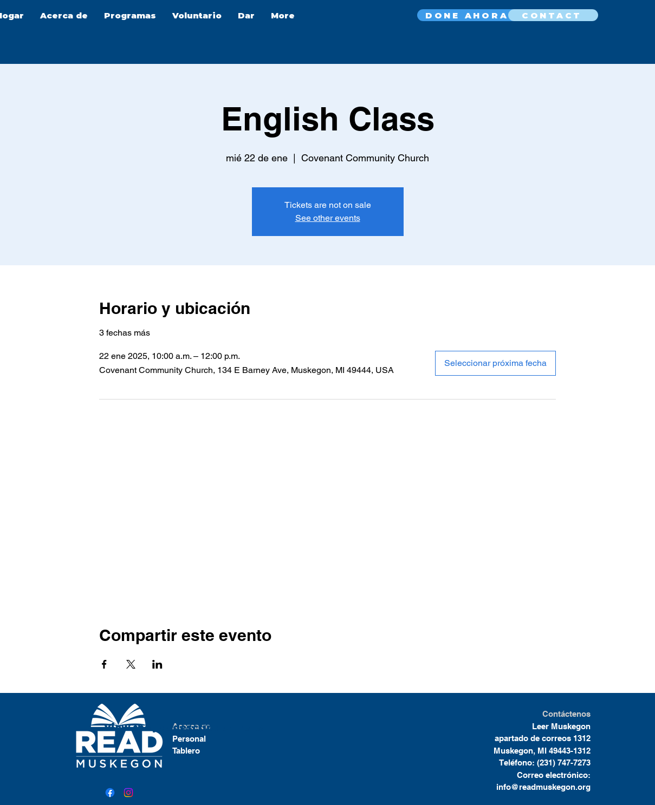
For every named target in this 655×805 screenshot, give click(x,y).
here (247, 727)
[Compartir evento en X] (131, 664)
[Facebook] (110, 793)
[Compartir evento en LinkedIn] (157, 664)
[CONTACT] (553, 15)
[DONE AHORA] (468, 15)
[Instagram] (128, 793)
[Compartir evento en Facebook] (104, 664)
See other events (327, 218)
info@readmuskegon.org (543, 786)
